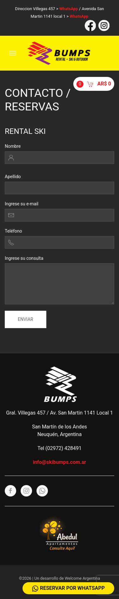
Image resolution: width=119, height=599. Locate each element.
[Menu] (13, 53)
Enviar (25, 319)
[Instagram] (26, 490)
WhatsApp (68, 8)
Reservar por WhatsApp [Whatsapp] (68, 588)
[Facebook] (10, 490)
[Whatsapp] (42, 490)
